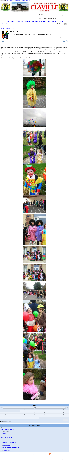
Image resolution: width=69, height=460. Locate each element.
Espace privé (39, 454)
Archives (61, 21)
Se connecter (4, 23)
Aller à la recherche (17, 0)
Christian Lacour (6, 440)
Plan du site (20, 454)
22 (24, 416)
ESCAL (65, 459)
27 (5, 417)
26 (63, 416)
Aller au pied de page (26, 0)
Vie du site (54, 21)
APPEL (13, 28)
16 (34, 414)
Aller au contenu (9, 0)
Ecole (28, 21)
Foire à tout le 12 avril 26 (7, 429)
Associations (20, 21)
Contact (26, 454)
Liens (44, 21)
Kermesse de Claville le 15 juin (9, 442)
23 (34, 416)
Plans (49, 21)
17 (44, 414)
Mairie (13, 21)
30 (5, 410)
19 (63, 414)
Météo (40, 21)
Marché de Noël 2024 (6, 437)
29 (24, 417)
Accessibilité (3, 0)
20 (5, 416)
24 (44, 416)
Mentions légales (32, 454)
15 (24, 414)
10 (44, 412)
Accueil (7, 21)
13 (5, 414)
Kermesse (3, 433)
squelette (45, 454)
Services (34, 21)
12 (63, 412)
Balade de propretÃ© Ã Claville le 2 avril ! (12, 447)
